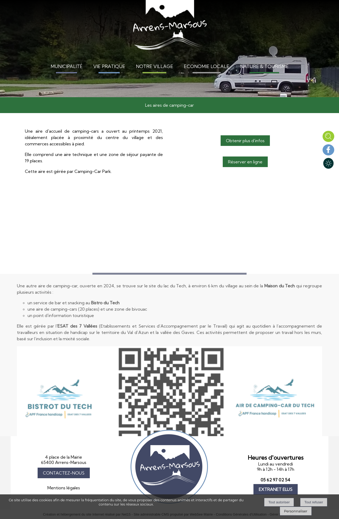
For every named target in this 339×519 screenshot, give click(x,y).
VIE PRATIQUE (109, 66)
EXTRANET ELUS (275, 489)
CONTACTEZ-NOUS (63, 473)
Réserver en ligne (245, 161)
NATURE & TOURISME (264, 66)
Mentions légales (63, 487)
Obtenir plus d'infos (245, 140)
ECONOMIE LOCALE (206, 66)
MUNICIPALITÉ (67, 66)
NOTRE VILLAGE (154, 66)
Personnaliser (295, 511)
